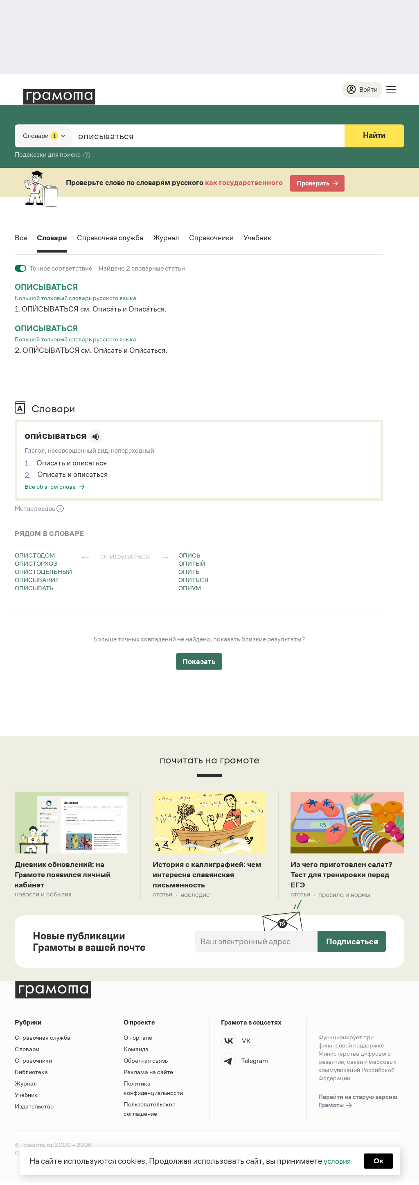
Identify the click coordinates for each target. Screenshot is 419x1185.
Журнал (179, 239)
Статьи (162, 898)
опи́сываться (58, 436)
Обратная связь (146, 1063)
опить (189, 572)
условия (336, 1160)
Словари (55, 239)
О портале (138, 1040)
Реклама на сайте (148, 1075)
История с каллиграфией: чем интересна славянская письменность (205, 876)
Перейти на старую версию (357, 1105)
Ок (379, 1160)
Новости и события (43, 898)
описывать (34, 588)
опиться (193, 580)
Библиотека (31, 1075)
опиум (189, 588)
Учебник (279, 239)
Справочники (229, 239)
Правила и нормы (344, 898)
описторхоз (36, 563)
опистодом (35, 555)
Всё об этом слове (50, 486)
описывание (37, 580)
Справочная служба (118, 239)
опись (189, 555)
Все (21, 239)
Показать (199, 662)
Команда (136, 1052)
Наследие (195, 898)
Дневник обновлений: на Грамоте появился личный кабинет (66, 876)
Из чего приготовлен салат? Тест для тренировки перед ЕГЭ (345, 876)
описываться (48, 287)
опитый (191, 563)
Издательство (34, 1109)
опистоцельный (43, 572)
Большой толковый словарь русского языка (75, 298)
